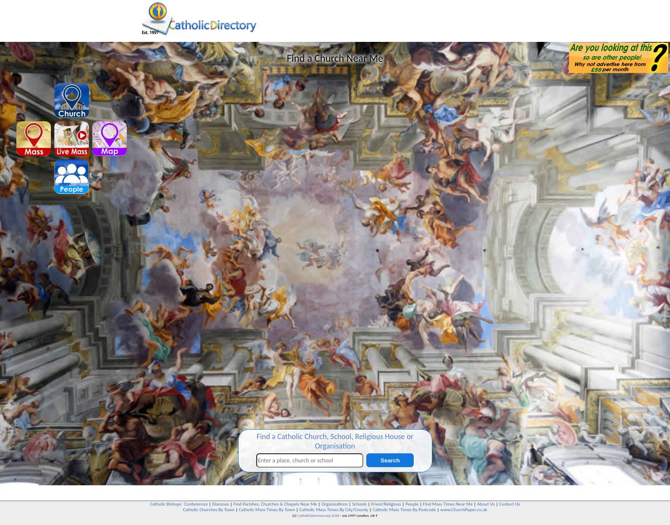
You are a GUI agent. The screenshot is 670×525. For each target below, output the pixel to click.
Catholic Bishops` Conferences (179, 504)
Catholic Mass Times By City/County (333, 509)
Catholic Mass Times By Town (267, 509)
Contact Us (509, 504)
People (412, 504)
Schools (359, 504)
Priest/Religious (386, 504)
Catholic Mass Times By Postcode (404, 509)
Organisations (334, 504)
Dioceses (220, 504)
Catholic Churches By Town (208, 509)
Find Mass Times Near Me (447, 504)
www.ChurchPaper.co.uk (463, 509)
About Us (486, 504)
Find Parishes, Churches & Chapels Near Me (275, 504)
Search (390, 460)
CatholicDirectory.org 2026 (318, 515)
